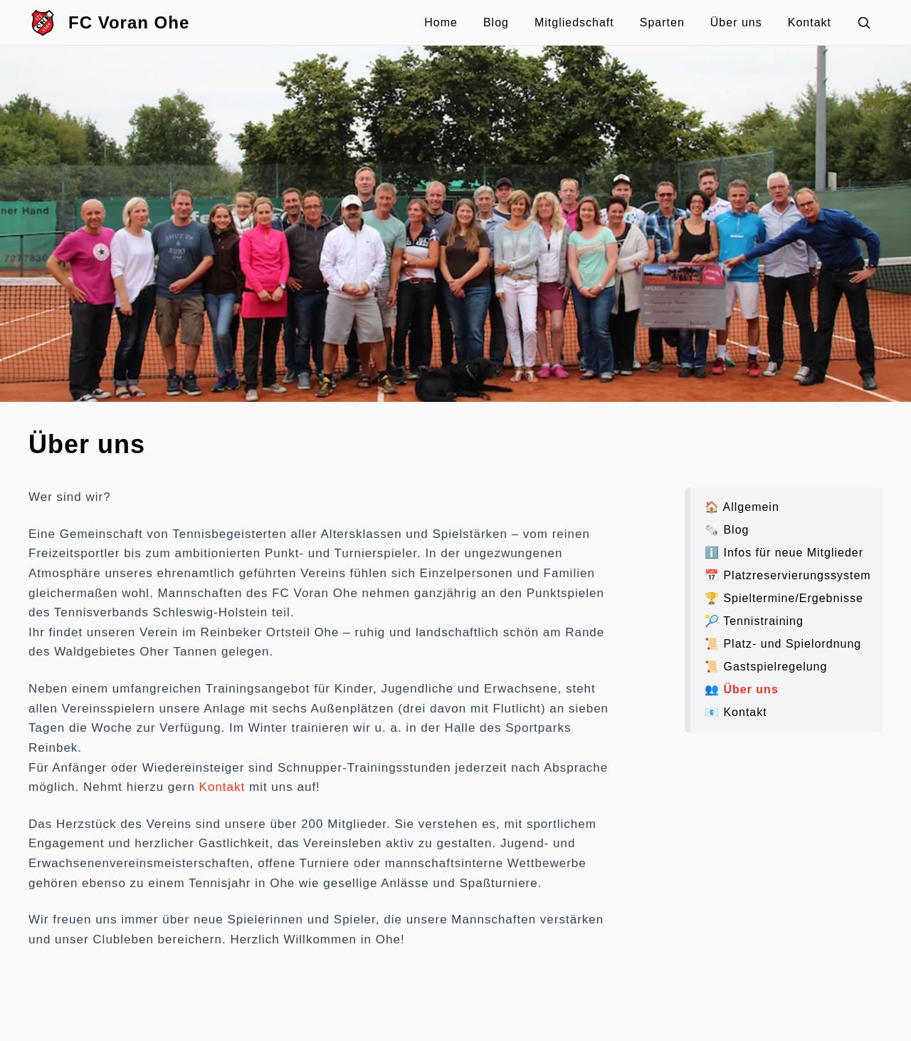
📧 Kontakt (736, 712)
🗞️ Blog (727, 530)
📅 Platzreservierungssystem (788, 575)
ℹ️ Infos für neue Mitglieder (784, 553)
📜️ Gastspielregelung (766, 667)
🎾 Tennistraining (754, 621)
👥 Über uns (742, 689)
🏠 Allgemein (742, 507)
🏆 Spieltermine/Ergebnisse (784, 598)
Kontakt (222, 787)
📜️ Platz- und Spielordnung (783, 644)
